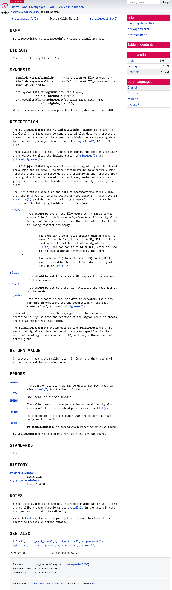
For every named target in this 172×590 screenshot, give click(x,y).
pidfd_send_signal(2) (42, 541)
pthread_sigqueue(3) (27, 159)
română (133, 99)
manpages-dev (31, 12)
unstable (17, 12)
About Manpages (33, 7)
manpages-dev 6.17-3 (77, 564)
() (23, 472)
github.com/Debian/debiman (48, 583)
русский (133, 104)
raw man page (137, 35)
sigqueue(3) (88, 155)
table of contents (141, 44)
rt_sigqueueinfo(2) (24, 18)
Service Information (70, 7)
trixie (131, 60)
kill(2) (44, 247)
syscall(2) (75, 507)
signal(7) (41, 389)
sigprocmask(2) (92, 541)
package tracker (138, 29)
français (133, 93)
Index (15, 7)
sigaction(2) (86, 141)
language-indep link (141, 23)
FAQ (51, 7)
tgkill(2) (62, 265)
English (133, 87)
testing (132, 66)
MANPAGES (17, 1)
